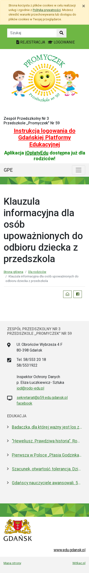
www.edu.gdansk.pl (69, 550)
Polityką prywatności (47, 10)
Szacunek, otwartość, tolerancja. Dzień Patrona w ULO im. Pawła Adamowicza (47, 469)
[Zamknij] (83, 6)
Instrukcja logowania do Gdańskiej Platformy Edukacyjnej (44, 137)
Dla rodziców (37, 272)
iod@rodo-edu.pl (30, 388)
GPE (8, 170)
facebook (24, 403)
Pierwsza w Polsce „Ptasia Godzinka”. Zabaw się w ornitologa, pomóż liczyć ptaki (47, 455)
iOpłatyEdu (36, 153)
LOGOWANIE (61, 42)
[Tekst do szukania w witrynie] (32, 33)
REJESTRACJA (31, 42)
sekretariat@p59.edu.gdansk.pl (42, 397)
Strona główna (13, 272)
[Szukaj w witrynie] (61, 33)
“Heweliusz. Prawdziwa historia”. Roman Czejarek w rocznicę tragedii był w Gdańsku (47, 441)
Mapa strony (12, 563)
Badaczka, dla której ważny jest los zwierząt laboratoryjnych (47, 427)
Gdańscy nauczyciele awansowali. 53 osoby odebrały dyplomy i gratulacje (47, 482)
